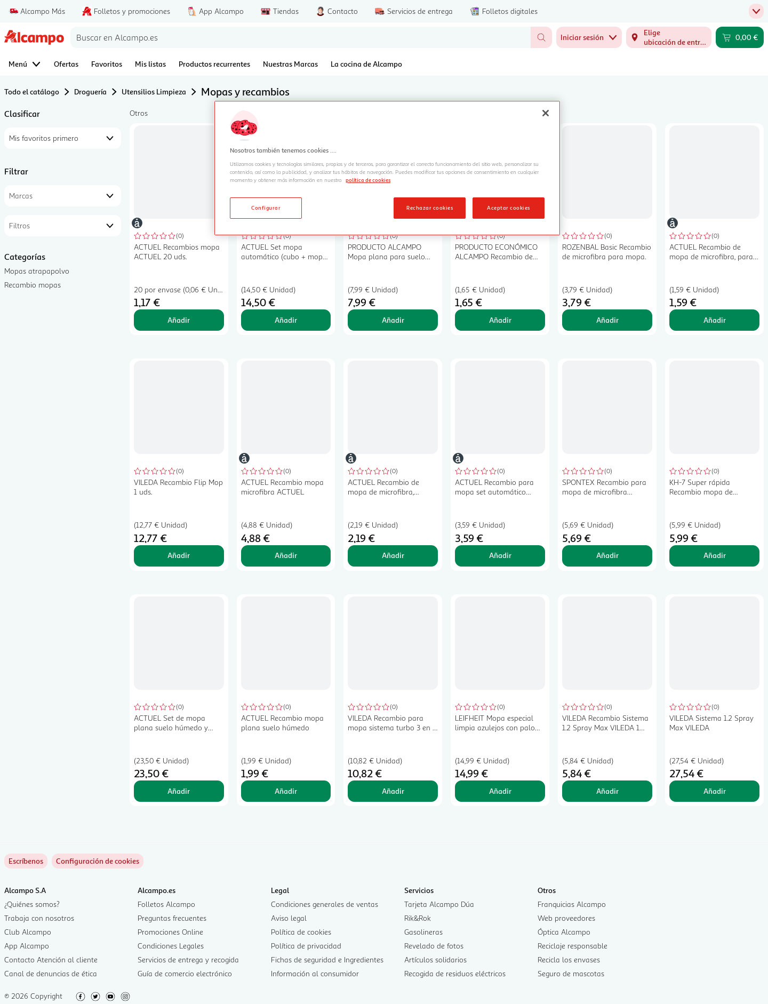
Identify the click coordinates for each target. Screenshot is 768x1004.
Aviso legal (289, 917)
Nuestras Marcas (290, 63)
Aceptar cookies (508, 207)
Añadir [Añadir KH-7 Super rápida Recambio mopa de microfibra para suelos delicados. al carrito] (714, 555)
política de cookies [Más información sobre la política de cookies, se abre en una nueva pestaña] (368, 180)
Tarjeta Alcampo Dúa (439, 904)
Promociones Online (170, 931)
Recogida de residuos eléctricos (455, 973)
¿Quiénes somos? (32, 904)
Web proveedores (566, 917)
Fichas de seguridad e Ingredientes (327, 959)
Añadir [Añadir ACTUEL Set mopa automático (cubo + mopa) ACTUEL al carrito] (286, 319)
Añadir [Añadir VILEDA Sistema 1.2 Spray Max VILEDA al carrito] (714, 790)
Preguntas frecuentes (172, 917)
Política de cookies (301, 931)
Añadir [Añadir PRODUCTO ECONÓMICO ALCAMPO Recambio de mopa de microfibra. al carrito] (500, 319)
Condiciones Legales (171, 945)
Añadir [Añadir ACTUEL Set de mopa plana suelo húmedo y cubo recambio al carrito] (178, 790)
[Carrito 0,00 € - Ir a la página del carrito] (740, 37)
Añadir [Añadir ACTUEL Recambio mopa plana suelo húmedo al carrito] (286, 790)
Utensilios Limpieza (154, 91)
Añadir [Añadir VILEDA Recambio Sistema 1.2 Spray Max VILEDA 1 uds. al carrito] (607, 790)
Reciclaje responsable (572, 945)
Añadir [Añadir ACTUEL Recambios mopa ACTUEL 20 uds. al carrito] (178, 319)
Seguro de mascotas (571, 973)
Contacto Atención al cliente (51, 959)
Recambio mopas (32, 284)
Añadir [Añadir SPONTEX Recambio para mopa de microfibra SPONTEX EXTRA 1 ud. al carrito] (607, 555)
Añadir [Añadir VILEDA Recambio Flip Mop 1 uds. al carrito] (178, 555)
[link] (97, 861)
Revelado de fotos (433, 945)
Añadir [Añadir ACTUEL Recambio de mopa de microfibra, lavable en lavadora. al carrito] (393, 555)
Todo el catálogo (31, 91)
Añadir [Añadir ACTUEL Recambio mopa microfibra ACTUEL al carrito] (286, 555)
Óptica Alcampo (564, 931)
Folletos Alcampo (166, 904)
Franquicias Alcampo (572, 904)
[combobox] (300, 37)
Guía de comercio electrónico (185, 973)
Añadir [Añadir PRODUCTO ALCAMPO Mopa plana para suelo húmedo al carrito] (393, 319)
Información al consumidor (315, 973)
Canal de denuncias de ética (50, 973)
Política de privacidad (306, 945)
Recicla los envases (569, 959)
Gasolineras (423, 931)
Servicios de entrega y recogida (188, 959)
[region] (387, 168)
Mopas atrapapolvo (36, 270)
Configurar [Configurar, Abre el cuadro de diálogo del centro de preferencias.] (266, 207)
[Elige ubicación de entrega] (668, 37)
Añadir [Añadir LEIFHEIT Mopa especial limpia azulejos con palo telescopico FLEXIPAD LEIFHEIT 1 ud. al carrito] (500, 790)
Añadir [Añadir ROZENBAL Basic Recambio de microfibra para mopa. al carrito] (607, 319)
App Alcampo (26, 945)
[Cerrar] (545, 113)
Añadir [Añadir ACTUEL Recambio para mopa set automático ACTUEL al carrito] (500, 555)
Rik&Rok (417, 917)
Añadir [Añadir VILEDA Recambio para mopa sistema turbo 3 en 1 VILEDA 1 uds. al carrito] (393, 790)
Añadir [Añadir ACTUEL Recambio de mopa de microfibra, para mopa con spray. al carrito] (714, 319)
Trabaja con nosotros (39, 917)
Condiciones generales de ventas (324, 904)
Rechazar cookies (429, 207)
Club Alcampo (27, 931)
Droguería (90, 91)
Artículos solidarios (435, 959)
